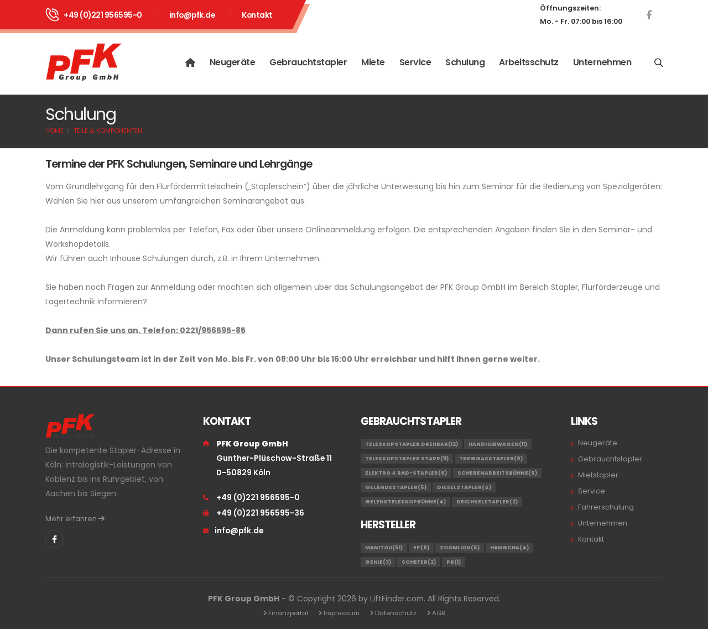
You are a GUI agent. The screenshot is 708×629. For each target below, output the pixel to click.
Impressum (342, 613)
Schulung (465, 62)
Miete (373, 62)
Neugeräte (233, 62)
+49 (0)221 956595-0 (103, 14)
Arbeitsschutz (529, 62)
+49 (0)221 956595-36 (260, 512)
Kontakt (257, 14)
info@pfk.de (192, 14)
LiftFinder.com (397, 598)
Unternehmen (602, 62)
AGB (438, 613)
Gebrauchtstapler (308, 62)
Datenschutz (396, 613)
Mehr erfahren (75, 518)
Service (415, 62)
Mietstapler (598, 475)
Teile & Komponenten (108, 130)
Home (54, 130)
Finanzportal (288, 613)
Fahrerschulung (606, 507)
